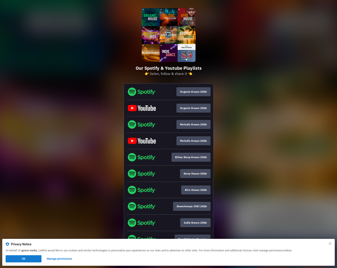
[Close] (330, 243)
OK (23, 258)
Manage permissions (59, 258)
